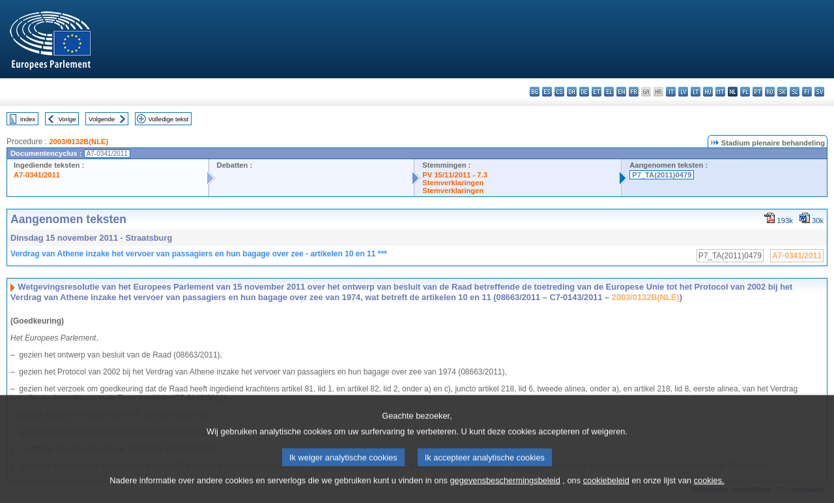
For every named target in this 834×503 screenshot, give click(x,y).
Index (27, 119)
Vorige (67, 119)
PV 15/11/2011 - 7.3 (454, 175)
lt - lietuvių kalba (695, 92)
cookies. (709, 493)
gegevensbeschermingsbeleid (505, 493)
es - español (547, 92)
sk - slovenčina (782, 92)
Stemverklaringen (452, 183)
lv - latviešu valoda (683, 92)
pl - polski (745, 92)
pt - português (757, 92)
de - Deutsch (584, 92)
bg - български (534, 92)
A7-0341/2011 (37, 175)
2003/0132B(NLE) (78, 141)
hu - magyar (708, 92)
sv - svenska (819, 92)
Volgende (102, 119)
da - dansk (572, 92)
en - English (621, 92)
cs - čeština (559, 92)
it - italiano (671, 92)
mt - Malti (720, 92)
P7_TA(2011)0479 (661, 175)
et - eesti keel (596, 92)
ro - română (770, 92)
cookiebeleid (606, 493)
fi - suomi (807, 92)
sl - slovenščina (794, 92)
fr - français (634, 92)
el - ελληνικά (609, 92)
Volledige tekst (168, 119)
